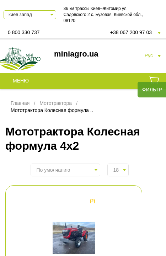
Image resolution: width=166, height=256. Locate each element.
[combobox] (65, 170)
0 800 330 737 (24, 32)
